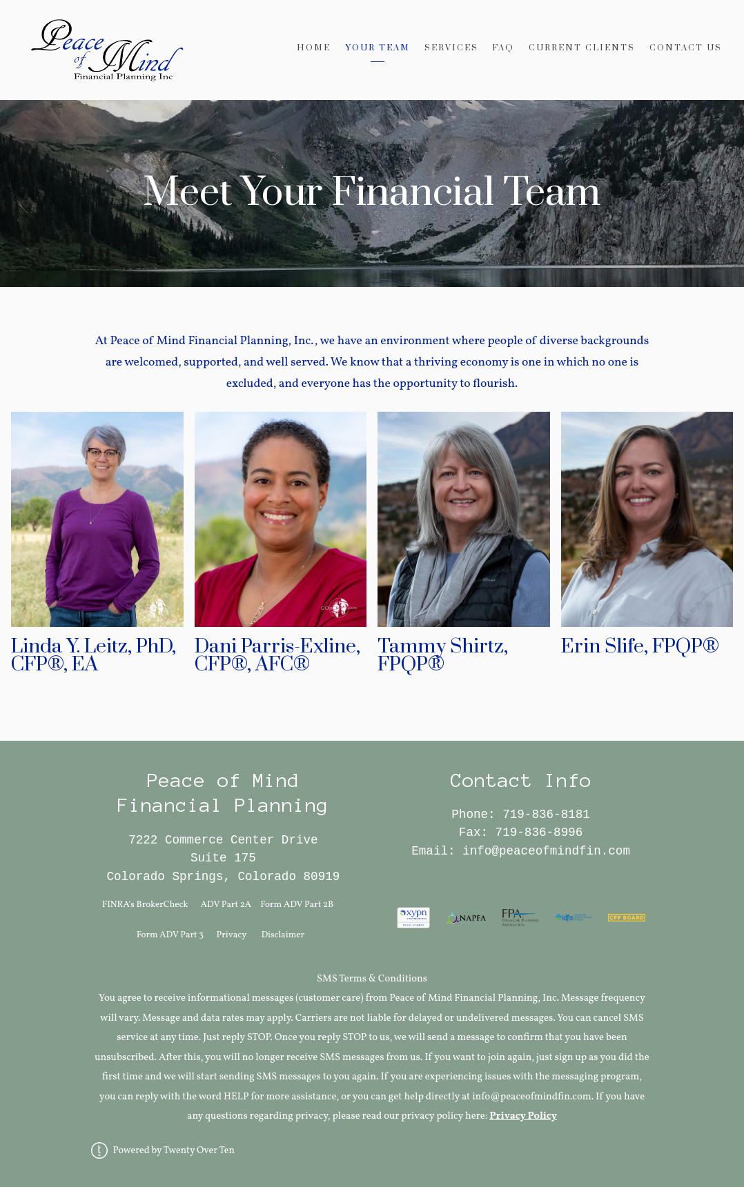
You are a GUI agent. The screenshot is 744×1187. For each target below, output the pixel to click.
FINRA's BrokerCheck (145, 904)
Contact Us (685, 48)
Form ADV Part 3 (170, 934)
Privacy (232, 934)
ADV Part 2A (226, 904)
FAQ (503, 48)
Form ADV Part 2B (296, 904)
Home (314, 48)
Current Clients (582, 48)
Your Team (377, 48)
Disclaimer (282, 934)
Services (451, 48)
